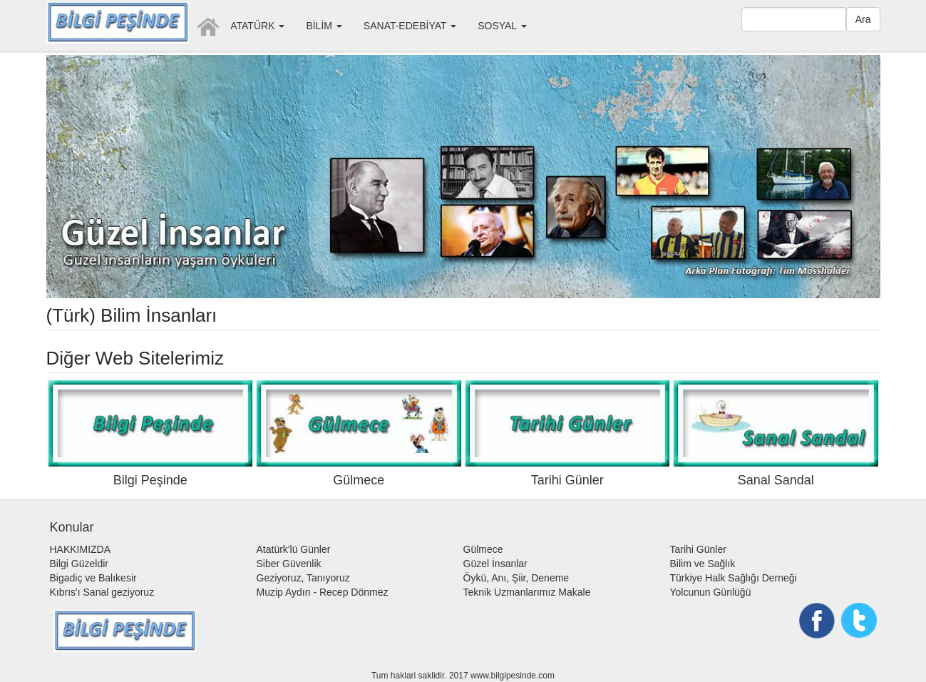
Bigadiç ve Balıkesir (93, 578)
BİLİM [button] (323, 25)
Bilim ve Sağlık (703, 563)
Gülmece (483, 549)
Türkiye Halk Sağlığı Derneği (733, 578)
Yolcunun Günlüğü (710, 592)
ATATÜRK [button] (257, 25)
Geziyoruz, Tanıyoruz (303, 578)
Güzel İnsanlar (495, 563)
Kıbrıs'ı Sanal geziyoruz (102, 592)
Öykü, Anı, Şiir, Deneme (516, 578)
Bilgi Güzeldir (79, 563)
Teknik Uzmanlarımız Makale (527, 592)
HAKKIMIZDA (80, 549)
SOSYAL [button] (502, 25)
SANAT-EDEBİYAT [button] (410, 25)
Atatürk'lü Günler (294, 549)
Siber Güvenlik (289, 563)
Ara (863, 19)
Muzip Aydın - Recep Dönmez (323, 592)
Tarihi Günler (698, 549)
